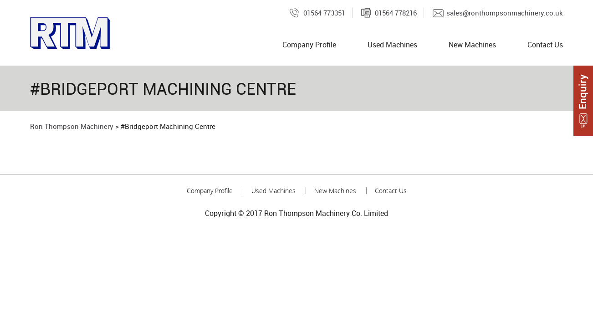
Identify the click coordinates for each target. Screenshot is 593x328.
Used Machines (392, 45)
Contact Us (545, 45)
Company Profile (309, 45)
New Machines (472, 45)
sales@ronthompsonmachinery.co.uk (504, 12)
